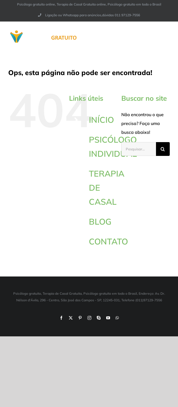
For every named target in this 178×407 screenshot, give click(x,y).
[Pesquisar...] (138, 149)
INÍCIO (101, 120)
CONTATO (108, 241)
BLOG (100, 221)
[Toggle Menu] (166, 36)
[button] (162, 391)
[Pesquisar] (163, 149)
